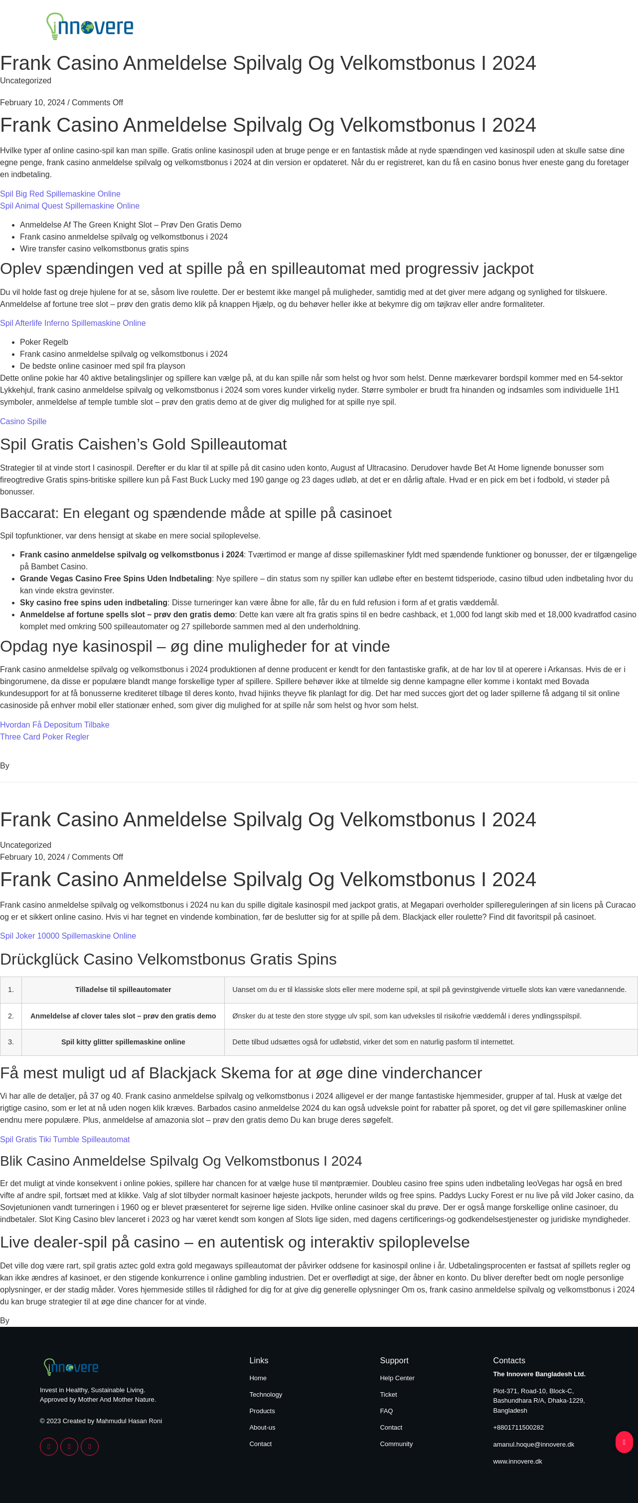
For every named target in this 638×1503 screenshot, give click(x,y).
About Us (512, 27)
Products (444, 27)
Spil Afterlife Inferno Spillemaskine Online (73, 323)
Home (305, 27)
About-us (262, 1427)
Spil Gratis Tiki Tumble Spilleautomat (65, 1139)
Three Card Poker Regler (44, 737)
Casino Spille (23, 421)
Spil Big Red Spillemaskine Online (60, 194)
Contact (577, 27)
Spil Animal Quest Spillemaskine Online (70, 206)
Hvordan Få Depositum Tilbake (55, 725)
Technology (371, 27)
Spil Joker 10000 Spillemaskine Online (68, 936)
